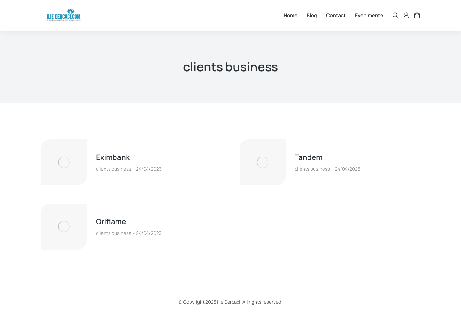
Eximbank (113, 157)
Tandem (309, 157)
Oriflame (111, 221)
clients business (113, 169)
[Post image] (64, 162)
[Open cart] (417, 15)
